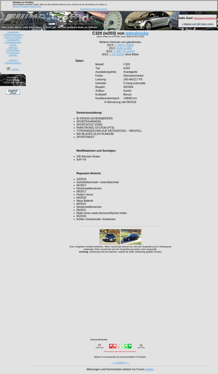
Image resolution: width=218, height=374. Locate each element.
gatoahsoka (137, 33)
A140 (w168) (124, 48)
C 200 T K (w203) (124, 51)
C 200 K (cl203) (124, 45)
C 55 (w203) (116, 54)
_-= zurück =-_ (120, 362)
